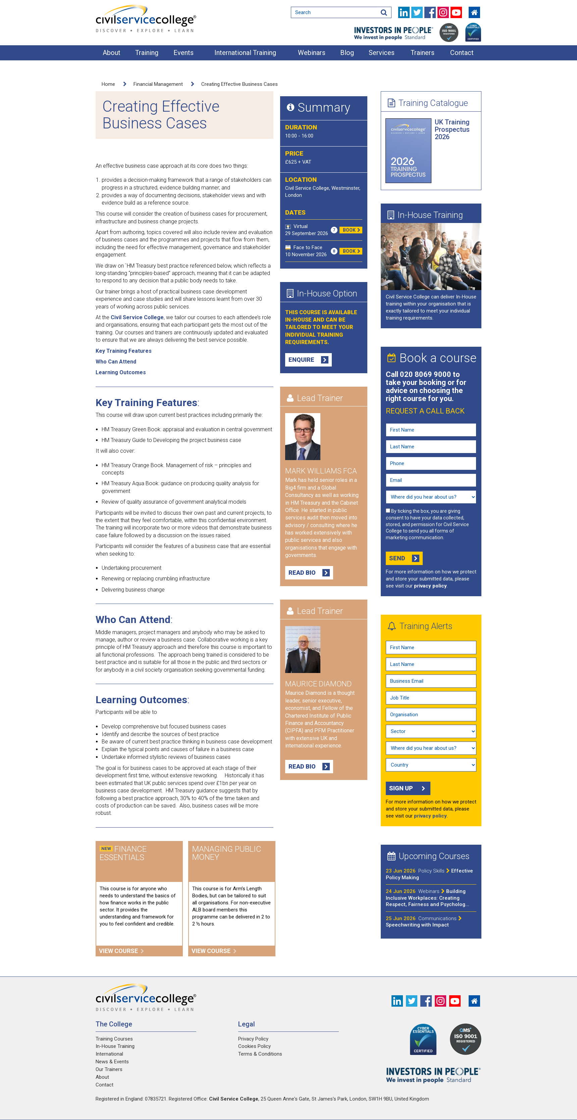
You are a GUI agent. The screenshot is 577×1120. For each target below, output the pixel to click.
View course (121, 950)
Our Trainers (109, 1069)
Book (352, 230)
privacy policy (430, 586)
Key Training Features (124, 351)
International (109, 1054)
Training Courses (114, 1039)
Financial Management (158, 84)
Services (382, 53)
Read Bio (309, 572)
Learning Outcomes (121, 372)
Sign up (408, 788)
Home (108, 84)
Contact (462, 53)
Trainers (422, 53)
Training (146, 53)
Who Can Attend (116, 361)
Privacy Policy (253, 1039)
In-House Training (425, 215)
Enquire (308, 359)
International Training (245, 53)
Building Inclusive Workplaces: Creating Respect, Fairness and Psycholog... (427, 897)
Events (183, 53)
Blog (347, 53)
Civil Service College (137, 317)
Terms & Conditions (260, 1054)
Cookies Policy (254, 1046)
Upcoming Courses (428, 856)
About (111, 53)
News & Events (112, 1062)
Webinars (311, 53)
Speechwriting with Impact (424, 921)
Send (404, 558)
